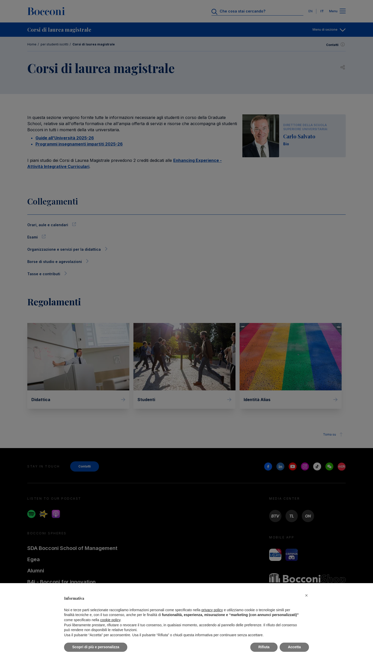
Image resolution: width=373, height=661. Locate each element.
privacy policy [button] (212, 610)
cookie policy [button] (110, 620)
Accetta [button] (294, 647)
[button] (306, 595)
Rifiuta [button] (264, 647)
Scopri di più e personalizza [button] (95, 647)
